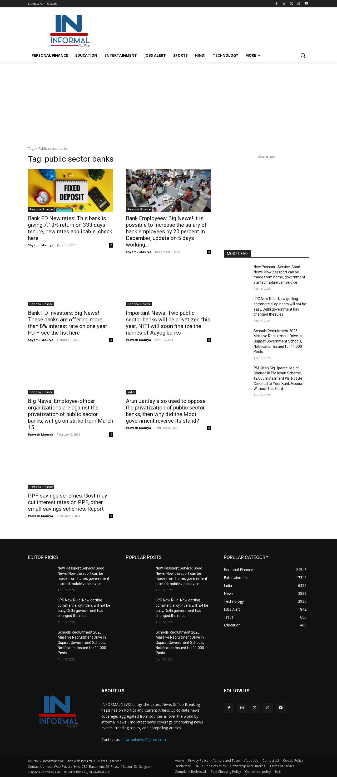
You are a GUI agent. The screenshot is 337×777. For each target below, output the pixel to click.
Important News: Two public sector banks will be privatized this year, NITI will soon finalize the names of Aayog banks (168, 323)
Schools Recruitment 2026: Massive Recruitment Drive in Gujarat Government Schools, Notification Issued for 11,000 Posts (278, 341)
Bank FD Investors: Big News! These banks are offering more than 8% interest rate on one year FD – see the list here (67, 323)
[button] (302, 55)
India (130, 392)
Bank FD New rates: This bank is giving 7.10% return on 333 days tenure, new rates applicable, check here (70, 228)
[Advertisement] (208, 30)
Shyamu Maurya (40, 245)
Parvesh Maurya (138, 340)
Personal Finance (41, 209)
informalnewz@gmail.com (144, 739)
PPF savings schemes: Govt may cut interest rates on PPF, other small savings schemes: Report (67, 502)
